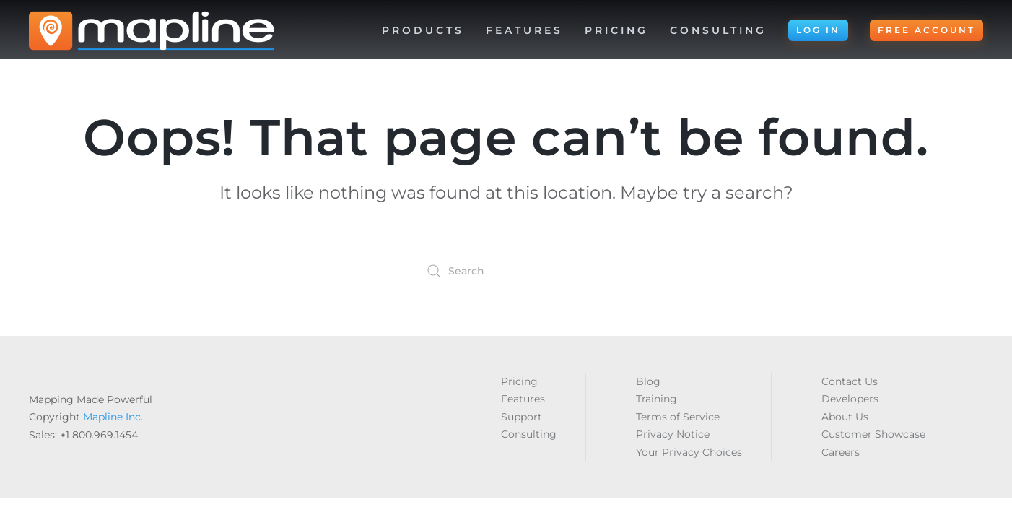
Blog (648, 381)
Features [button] (524, 30)
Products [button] (423, 30)
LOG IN (818, 30)
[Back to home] (151, 30)
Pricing (616, 30)
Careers (840, 452)
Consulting (718, 30)
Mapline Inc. (113, 416)
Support (521, 416)
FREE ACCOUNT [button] (926, 30)
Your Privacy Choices (689, 452)
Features (523, 398)
